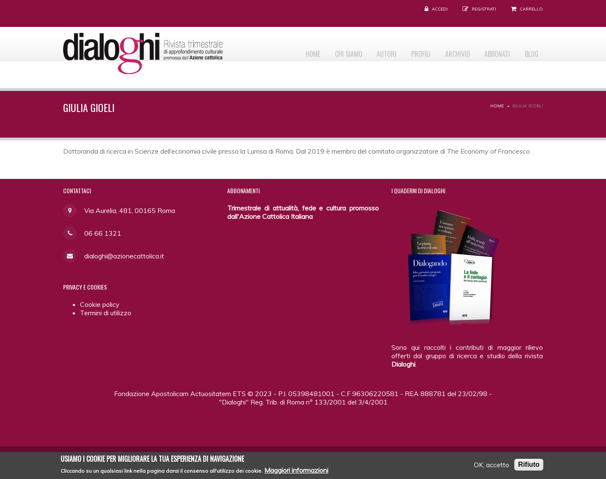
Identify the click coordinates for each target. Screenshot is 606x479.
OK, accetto (491, 467)
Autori (371, 51)
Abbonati (492, 51)
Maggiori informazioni (296, 472)
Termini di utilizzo (105, 313)
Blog (530, 51)
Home (290, 51)
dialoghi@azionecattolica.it (124, 256)
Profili (408, 51)
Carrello (531, 9)
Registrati (484, 9)
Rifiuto (529, 466)
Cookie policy (100, 304)
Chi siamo (329, 51)
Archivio (448, 51)
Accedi (440, 9)
